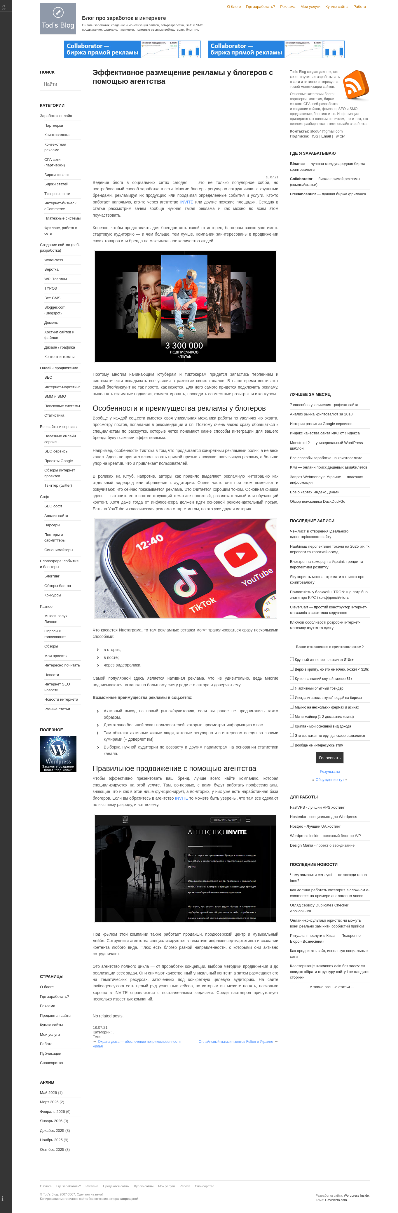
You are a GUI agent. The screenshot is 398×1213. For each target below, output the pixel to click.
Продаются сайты (55, 1015)
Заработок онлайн (56, 116)
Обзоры (51, 646)
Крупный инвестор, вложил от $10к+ (324, 660)
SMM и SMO (55, 396)
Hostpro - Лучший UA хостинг (315, 826)
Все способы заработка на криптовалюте (326, 458)
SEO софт (53, 506)
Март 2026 (49, 1102)
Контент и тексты (59, 356)
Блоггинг (52, 576)
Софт (45, 497)
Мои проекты (55, 656)
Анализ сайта (56, 516)
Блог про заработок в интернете (124, 18)
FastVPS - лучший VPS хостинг (317, 807)
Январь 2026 (51, 1121)
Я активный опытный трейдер (319, 688)
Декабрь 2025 (52, 1130)
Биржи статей (56, 184)
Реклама (287, 6)
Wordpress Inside (305, 835)
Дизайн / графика (59, 347)
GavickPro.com (336, 1200)
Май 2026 (48, 1092)
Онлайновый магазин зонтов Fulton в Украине (236, 1042)
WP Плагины (55, 279)
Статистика (54, 415)
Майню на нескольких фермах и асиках (327, 707)
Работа (360, 6)
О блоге (234, 6)
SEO (48, 377)
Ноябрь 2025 (51, 1140)
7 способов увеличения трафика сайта (324, 405)
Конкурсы (52, 595)
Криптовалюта (56, 135)
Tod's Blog (58, 18)
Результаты (330, 771)
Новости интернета (61, 699)
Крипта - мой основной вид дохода (323, 726)
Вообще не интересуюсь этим (319, 745)
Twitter (339, 136)
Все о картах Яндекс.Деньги (314, 492)
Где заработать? (260, 6)
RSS (314, 136)
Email (326, 136)
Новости (51, 675)
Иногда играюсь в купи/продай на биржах (328, 698)
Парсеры (52, 525)
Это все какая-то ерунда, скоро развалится (330, 736)
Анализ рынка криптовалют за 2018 (321, 414)
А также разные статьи (330, 987)
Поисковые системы (62, 406)
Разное (46, 606)
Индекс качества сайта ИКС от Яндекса (325, 433)
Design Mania (301, 845)
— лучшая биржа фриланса (328, 194)
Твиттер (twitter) (58, 485)
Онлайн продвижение (59, 368)
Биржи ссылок (56, 175)
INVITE (186, 202)
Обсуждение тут (329, 779)
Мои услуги (310, 6)
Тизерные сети (57, 194)
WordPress (53, 260)
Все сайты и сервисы (58, 426)
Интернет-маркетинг (62, 387)
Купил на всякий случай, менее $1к (323, 679)
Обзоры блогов (57, 586)
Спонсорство (51, 1063)
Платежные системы (62, 218)
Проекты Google (58, 461)
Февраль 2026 (52, 1111)
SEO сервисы (56, 451)
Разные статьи (57, 709)
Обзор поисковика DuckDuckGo (317, 501)
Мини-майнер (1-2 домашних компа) (324, 717)
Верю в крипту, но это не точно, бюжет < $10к (332, 669)
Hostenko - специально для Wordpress (323, 817)
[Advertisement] (185, 131)
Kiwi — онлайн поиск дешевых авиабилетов (328, 467)
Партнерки (53, 125)
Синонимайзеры (58, 550)
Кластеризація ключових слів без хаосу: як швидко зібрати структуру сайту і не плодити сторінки (329, 971)
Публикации (50, 1053)
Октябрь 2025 (52, 1149)
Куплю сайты (337, 6)
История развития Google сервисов (321, 424)
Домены (51, 322)
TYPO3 (50, 288)
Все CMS (52, 298)
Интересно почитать (62, 665)
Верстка (51, 269)
